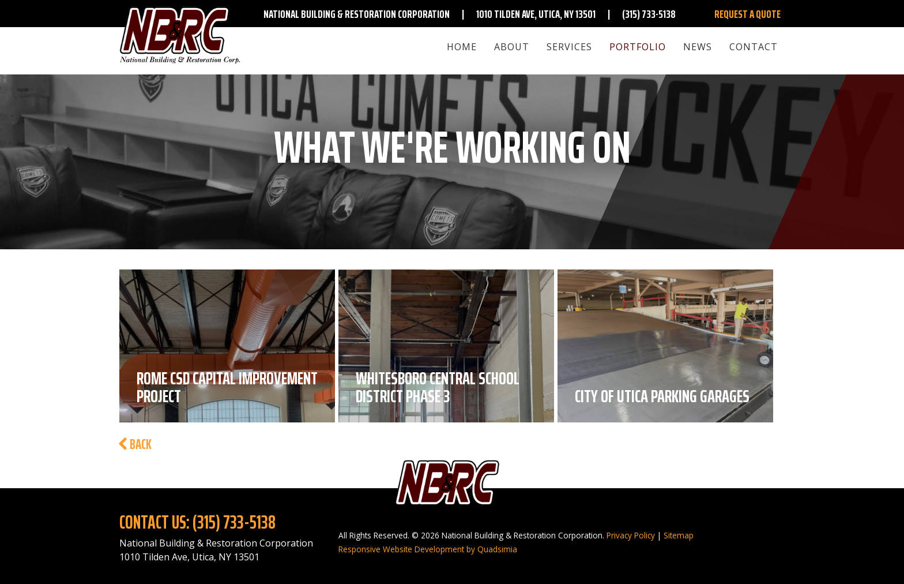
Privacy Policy (631, 535)
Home (462, 46)
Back (135, 444)
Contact (753, 46)
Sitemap (679, 535)
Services (569, 46)
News (697, 46)
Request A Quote (747, 14)
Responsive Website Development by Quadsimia (427, 549)
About (511, 46)
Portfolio (637, 46)
